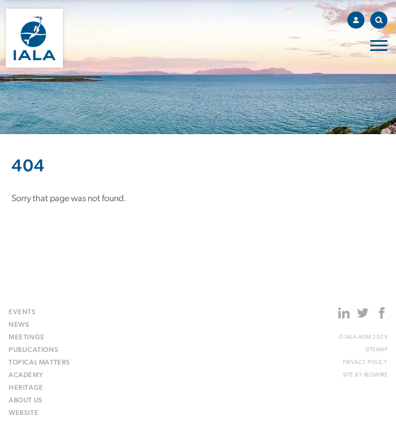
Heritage (26, 388)
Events (22, 312)
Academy (26, 375)
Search (381, 18)
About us (26, 400)
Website (23, 413)
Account (359, 18)
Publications (33, 350)
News (19, 325)
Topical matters (39, 362)
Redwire (376, 375)
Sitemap (376, 350)
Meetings (27, 337)
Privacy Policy (365, 362)
